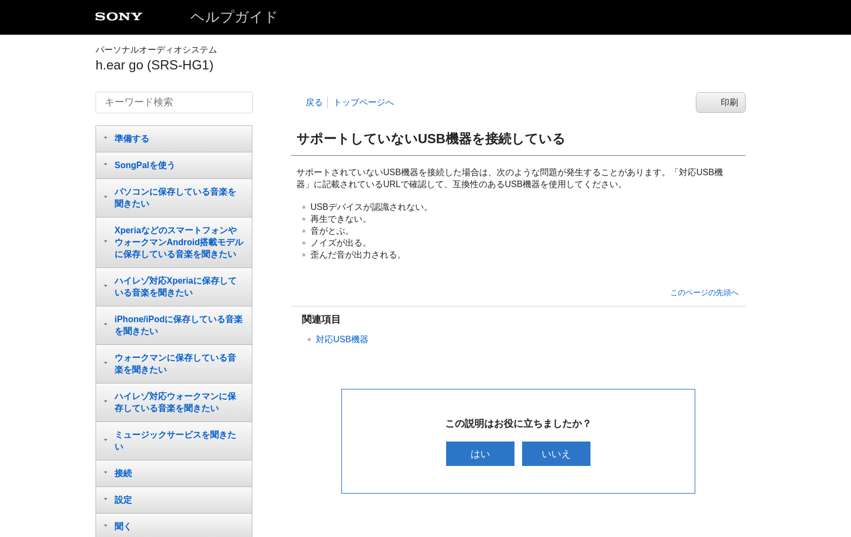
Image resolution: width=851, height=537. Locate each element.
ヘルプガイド (234, 17)
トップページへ (363, 102)
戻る (314, 102)
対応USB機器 (342, 339)
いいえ (557, 453)
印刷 (729, 102)
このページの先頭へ (704, 292)
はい (479, 453)
